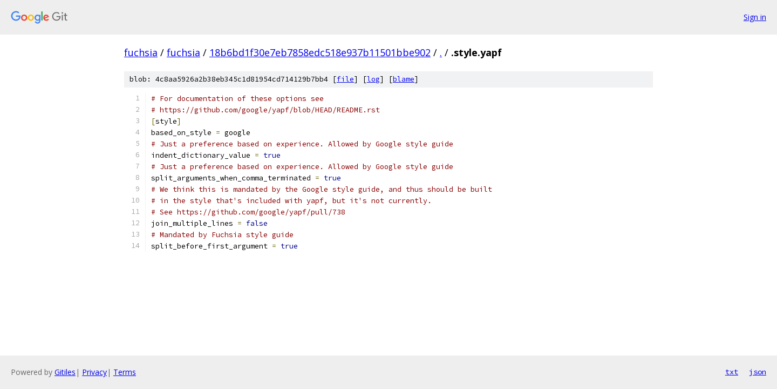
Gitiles (65, 372)
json (757, 372)
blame (403, 79)
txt (731, 372)
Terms (124, 372)
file (345, 79)
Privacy (94, 372)
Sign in (755, 17)
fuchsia (141, 52)
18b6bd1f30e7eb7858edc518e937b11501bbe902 (320, 52)
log (373, 79)
